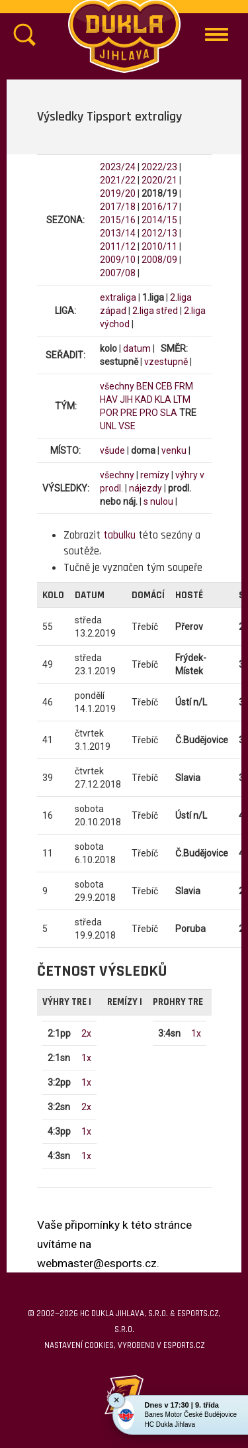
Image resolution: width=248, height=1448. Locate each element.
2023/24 (118, 167)
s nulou (158, 501)
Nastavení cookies (79, 1345)
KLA (163, 399)
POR (109, 412)
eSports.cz (183, 1345)
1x (86, 1058)
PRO (149, 412)
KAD (144, 399)
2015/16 (118, 220)
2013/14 (118, 233)
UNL (108, 426)
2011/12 (118, 246)
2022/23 (159, 167)
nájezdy (145, 488)
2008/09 (159, 259)
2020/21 (159, 180)
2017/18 (118, 206)
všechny (117, 386)
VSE (127, 426)
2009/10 (118, 259)
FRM (184, 386)
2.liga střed (155, 310)
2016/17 (159, 206)
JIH (126, 399)
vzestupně (166, 361)
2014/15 (159, 220)
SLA (168, 412)
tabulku (119, 535)
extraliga (118, 297)
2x (86, 1033)
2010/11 (159, 246)
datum (137, 348)
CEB (164, 386)
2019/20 (118, 193)
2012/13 (159, 233)
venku (173, 450)
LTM (181, 399)
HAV (109, 399)
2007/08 (118, 273)
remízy (154, 475)
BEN (144, 386)
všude (112, 450)
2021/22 (118, 180)
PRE (129, 412)
